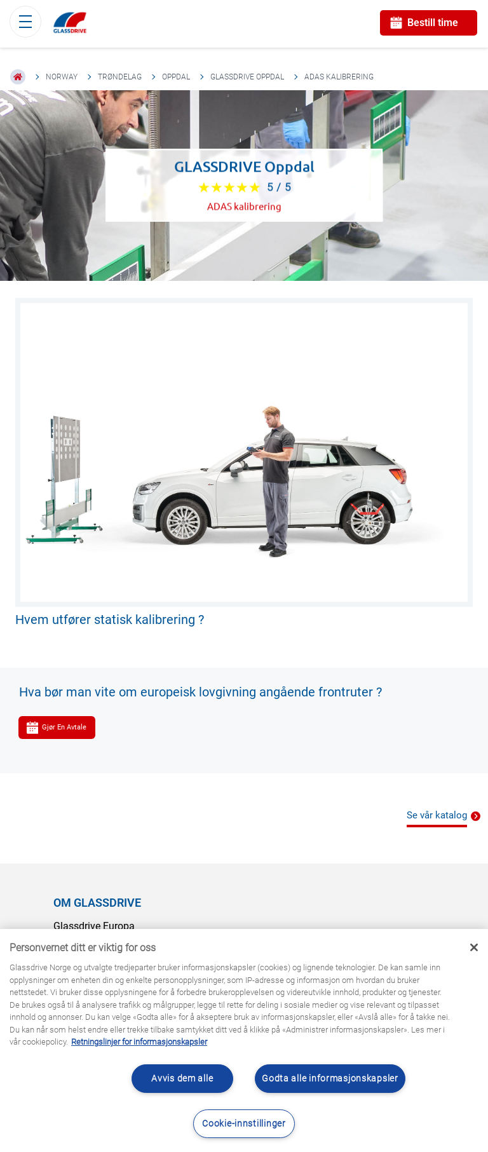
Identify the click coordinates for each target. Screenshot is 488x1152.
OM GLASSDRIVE (97, 902)
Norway (62, 76)
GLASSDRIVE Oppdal (247, 76)
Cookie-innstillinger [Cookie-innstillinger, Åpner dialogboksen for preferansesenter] (243, 1123)
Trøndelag (120, 76)
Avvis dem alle (182, 1078)
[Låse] (474, 947)
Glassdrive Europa (94, 926)
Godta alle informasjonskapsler (330, 1078)
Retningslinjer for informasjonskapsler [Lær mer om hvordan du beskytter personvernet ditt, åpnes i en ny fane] (139, 1042)
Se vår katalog (437, 815)
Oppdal (176, 76)
